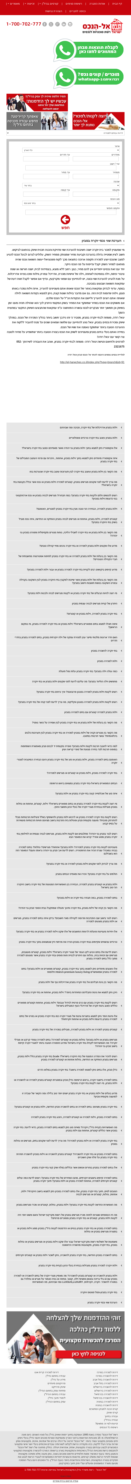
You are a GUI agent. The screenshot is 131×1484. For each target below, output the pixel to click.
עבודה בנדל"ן (111, 1419)
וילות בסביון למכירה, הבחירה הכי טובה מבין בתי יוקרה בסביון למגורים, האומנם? (76, 508)
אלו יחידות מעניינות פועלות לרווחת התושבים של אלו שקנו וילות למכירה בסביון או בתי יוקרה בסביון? (66, 931)
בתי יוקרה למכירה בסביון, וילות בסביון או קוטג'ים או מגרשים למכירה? (82, 773)
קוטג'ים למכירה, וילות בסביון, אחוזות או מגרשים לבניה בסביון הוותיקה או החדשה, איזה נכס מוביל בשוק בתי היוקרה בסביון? (68, 521)
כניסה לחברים (77, 11)
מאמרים (15, 3)
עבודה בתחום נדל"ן (56, 1375)
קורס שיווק (112, 1412)
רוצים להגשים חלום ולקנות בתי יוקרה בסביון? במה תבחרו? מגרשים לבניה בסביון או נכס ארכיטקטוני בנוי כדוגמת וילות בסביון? (66, 497)
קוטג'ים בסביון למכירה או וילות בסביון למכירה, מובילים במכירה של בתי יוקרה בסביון (74, 1029)
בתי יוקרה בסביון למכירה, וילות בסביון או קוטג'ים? (92, 613)
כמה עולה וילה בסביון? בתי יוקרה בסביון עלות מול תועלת (88, 671)
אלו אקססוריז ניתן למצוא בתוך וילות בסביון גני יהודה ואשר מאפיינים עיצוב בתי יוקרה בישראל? (69, 448)
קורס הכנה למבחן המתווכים (103, 1409)
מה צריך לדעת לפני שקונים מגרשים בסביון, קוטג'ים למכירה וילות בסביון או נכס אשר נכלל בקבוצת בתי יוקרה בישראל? (65, 484)
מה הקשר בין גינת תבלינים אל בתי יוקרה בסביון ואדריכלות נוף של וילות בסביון (78, 982)
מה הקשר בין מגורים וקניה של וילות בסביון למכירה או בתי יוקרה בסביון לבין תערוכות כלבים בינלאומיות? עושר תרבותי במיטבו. (71, 734)
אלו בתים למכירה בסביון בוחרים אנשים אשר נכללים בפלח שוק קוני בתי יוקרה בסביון (74, 1167)
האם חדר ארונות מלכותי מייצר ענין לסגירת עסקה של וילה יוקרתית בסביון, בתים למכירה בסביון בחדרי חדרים (66, 639)
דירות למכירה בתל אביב (106, 1383)
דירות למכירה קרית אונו (46, 1372)
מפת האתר (65, 1476)
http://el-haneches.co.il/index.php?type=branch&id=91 (92, 362)
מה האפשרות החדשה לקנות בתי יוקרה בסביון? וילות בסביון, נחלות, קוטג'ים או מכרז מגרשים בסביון (66, 1204)
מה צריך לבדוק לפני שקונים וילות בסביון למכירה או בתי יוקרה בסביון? (81, 863)
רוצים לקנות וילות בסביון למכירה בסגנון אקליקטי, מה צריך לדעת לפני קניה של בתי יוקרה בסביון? (67, 702)
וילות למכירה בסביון (107, 661)
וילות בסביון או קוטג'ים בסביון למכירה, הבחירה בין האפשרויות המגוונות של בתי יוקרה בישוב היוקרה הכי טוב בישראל (67, 886)
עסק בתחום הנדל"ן (56, 1401)
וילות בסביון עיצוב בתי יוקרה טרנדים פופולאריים (93, 437)
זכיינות (31, 3)
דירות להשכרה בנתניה (106, 1405)
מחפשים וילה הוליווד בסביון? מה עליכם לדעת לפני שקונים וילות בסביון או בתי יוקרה (74, 681)
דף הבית (117, 3)
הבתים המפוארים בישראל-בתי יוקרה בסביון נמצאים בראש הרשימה (83, 783)
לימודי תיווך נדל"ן (57, 1398)
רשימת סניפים (74, 3)
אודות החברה (97, 3)
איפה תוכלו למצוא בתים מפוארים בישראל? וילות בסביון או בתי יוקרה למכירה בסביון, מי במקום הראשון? (69, 626)
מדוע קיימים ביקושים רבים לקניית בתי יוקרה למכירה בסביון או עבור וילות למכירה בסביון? (72, 569)
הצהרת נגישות (53, 11)
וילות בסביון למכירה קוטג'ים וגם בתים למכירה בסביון (90, 712)
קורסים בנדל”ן (50, 3)
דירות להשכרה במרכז (107, 1375)
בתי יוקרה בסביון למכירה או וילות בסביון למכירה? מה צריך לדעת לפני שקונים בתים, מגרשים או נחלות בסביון (65, 1142)
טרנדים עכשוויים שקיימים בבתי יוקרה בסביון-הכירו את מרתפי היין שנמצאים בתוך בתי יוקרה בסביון (68, 942)
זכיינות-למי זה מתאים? (106, 1423)
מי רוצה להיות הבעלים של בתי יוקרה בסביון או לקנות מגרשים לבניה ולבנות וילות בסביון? (72, 593)
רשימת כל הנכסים (109, 1427)
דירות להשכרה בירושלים (105, 1387)
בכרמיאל (98, 1394)
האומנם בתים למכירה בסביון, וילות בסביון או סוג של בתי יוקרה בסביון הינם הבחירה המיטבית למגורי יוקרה (67, 761)
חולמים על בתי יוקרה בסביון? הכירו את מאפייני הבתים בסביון (86, 874)
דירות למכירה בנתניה (107, 1401)
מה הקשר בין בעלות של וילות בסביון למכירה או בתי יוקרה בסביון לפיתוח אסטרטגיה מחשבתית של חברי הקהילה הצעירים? (67, 558)
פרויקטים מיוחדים (57, 1383)
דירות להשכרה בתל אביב (105, 1379)
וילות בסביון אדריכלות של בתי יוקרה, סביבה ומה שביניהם (88, 427)
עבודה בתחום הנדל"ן (55, 1394)
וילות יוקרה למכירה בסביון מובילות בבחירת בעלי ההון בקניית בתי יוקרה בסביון (78, 1265)
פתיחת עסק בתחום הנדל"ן (52, 1390)
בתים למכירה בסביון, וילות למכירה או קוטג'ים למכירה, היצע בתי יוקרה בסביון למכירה (74, 1117)
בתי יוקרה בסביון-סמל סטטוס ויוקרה (98, 1292)
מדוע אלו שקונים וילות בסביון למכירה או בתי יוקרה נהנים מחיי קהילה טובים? (78, 545)
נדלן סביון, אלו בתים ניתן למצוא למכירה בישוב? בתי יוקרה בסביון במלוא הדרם (77, 1069)
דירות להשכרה (110, 1398)
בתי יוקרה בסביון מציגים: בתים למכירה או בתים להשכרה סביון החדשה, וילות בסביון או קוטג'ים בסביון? (65, 1106)
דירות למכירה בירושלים (106, 1390)
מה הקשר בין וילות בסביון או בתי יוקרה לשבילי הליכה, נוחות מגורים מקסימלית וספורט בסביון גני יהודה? (68, 534)
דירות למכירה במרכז (107, 1372)
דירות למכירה (110, 1394)
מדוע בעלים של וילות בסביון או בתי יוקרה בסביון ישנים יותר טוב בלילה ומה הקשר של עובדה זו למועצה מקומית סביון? (69, 1095)
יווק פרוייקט (58, 1387)
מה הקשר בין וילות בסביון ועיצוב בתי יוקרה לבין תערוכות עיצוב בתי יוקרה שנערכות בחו (73, 471)
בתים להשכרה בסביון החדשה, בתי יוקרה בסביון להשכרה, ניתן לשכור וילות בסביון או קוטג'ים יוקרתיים (66, 1255)
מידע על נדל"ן (58, 1379)
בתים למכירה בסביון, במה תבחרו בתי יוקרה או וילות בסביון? (87, 897)
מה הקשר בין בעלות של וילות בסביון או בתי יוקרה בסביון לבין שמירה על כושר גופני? (74, 722)
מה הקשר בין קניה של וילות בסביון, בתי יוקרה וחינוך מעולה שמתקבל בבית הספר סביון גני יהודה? (67, 908)
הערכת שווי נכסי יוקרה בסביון (102, 1302)
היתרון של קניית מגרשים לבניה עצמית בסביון (94, 603)
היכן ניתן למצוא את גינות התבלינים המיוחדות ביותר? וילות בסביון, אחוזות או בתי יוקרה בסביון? (69, 992)
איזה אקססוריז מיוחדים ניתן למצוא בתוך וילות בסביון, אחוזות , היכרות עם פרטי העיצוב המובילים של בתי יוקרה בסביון (66, 460)
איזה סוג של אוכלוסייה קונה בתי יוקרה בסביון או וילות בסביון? (86, 793)
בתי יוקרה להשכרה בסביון (104, 650)
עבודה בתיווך (111, 1416)
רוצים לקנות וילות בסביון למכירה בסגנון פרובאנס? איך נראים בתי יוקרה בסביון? (76, 691)
